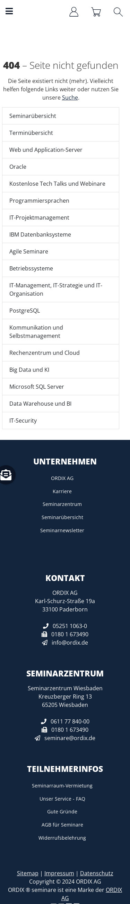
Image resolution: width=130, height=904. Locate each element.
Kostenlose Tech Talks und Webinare (57, 183)
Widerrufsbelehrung (62, 837)
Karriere (62, 491)
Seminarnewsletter (62, 530)
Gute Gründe (62, 811)
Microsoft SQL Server (36, 386)
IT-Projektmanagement (39, 217)
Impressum (59, 873)
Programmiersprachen (39, 200)
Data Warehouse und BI (40, 403)
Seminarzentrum (62, 504)
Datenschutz (96, 873)
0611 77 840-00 (70, 721)
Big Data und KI (29, 369)
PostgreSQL (24, 310)
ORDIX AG (62, 478)
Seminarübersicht (32, 116)
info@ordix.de (70, 642)
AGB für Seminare (62, 824)
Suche (70, 97)
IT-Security (23, 420)
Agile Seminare (28, 251)
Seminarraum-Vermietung (62, 785)
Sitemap (27, 873)
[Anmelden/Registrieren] (74, 12)
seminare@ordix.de (69, 738)
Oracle (17, 166)
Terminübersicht (31, 133)
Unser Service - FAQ (62, 798)
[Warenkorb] (97, 12)
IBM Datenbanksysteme (40, 234)
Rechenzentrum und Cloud (44, 353)
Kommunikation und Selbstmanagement (36, 332)
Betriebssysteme (31, 268)
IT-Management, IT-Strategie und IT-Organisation (55, 289)
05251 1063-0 (70, 626)
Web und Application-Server (46, 150)
